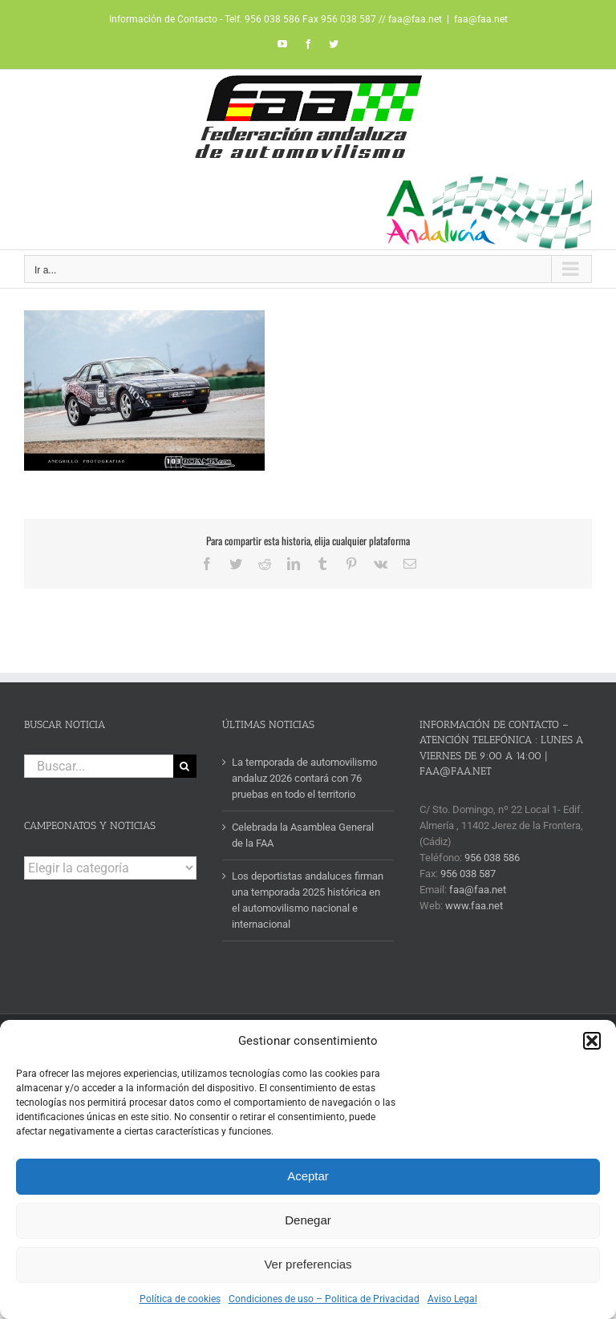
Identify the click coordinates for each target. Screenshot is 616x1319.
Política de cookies (180, 1299)
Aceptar (308, 1176)
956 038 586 (492, 858)
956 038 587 (468, 874)
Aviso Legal (452, 1299)
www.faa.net (474, 906)
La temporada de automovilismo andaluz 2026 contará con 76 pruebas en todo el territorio (304, 778)
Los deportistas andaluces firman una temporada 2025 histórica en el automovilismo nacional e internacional (307, 900)
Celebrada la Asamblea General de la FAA (303, 835)
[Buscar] (185, 766)
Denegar (308, 1220)
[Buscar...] (98, 766)
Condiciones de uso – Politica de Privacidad (324, 1299)
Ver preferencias (307, 1264)
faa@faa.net (481, 19)
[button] (592, 1041)
